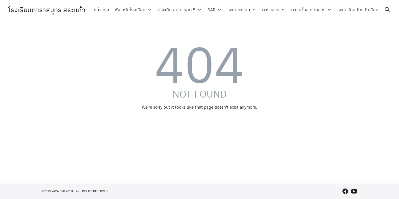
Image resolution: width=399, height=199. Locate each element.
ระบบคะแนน (241, 9)
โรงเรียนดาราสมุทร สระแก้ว (46, 9)
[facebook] (345, 191)
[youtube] (354, 191)
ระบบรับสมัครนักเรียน (357, 9)
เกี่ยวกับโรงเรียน (135, 9)
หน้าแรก (106, 9)
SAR (215, 9)
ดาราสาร (272, 9)
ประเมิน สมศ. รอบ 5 (181, 9)
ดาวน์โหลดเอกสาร (309, 9)
